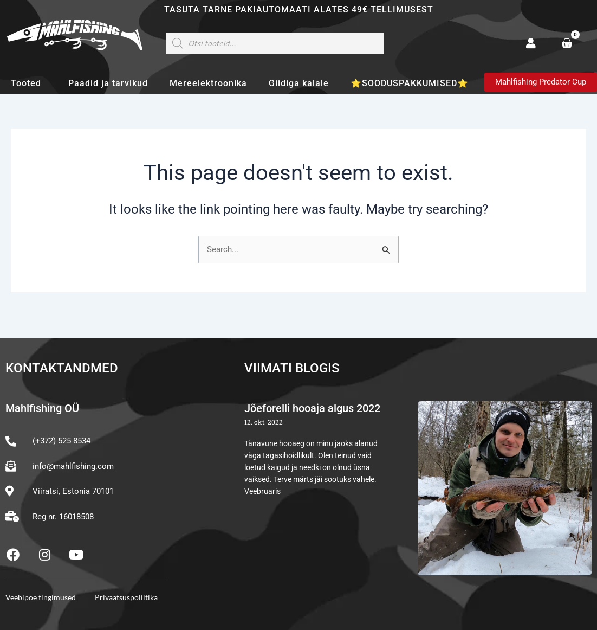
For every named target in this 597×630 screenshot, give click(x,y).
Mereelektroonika (208, 83)
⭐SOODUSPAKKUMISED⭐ (410, 83)
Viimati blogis (292, 368)
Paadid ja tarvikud (108, 83)
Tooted (29, 83)
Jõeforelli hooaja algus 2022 (312, 408)
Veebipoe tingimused (40, 597)
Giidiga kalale (299, 83)
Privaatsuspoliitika (126, 597)
